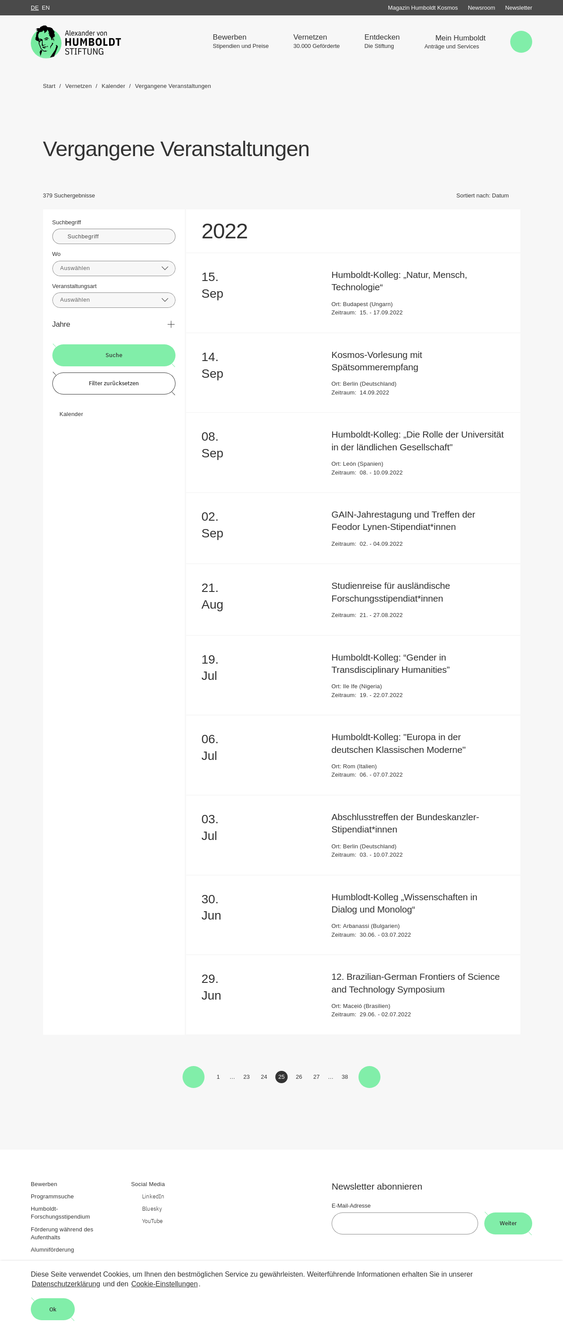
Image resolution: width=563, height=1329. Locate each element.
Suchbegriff (66, 222)
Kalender (71, 414)
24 (265, 1078)
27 (317, 1078)
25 (283, 1078)
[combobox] (114, 268)
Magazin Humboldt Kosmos (423, 7)
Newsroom (481, 7)
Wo (56, 254)
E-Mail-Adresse (351, 1205)
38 (346, 1078)
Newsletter (518, 7)
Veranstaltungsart (74, 286)
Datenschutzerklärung (66, 1284)
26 (300, 1078)
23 (247, 1078)
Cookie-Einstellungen (164, 1284)
